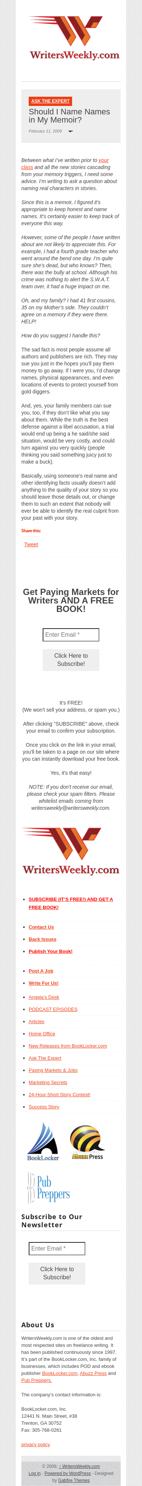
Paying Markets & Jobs (53, 1070)
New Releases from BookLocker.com (68, 1046)
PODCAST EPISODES (53, 1009)
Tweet (31, 544)
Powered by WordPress (68, 1473)
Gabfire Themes (74, 1480)
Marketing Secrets (48, 1082)
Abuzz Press (93, 1373)
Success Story (44, 1107)
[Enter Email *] (71, 634)
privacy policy (35, 1444)
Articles (37, 1021)
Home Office (42, 1033)
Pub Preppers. (36, 1380)
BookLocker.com (59, 1373)
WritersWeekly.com (79, 1466)
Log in (35, 1473)
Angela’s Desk (44, 997)
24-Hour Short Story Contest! (59, 1094)
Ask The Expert (50, 101)
